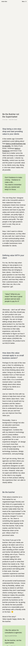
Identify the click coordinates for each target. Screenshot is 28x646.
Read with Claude (13, 119)
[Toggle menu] (24, 1)
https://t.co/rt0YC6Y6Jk (11, 636)
